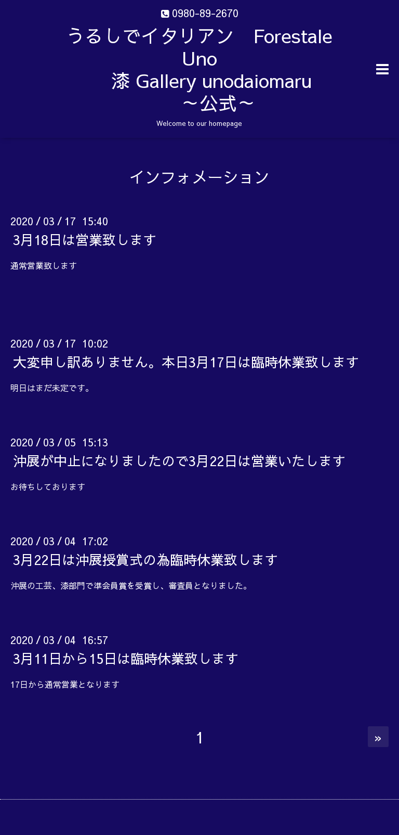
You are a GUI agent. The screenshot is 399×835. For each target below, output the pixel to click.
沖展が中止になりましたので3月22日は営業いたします (179, 460)
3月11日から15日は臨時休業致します (125, 658)
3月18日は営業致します (84, 239)
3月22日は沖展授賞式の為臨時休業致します (145, 559)
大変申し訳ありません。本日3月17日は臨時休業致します (186, 361)
